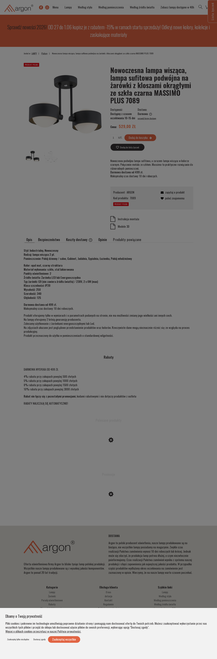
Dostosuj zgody (39, 639)
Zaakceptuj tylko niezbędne (18, 639)
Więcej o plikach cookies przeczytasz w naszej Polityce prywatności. (43, 631)
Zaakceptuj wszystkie (64, 639)
